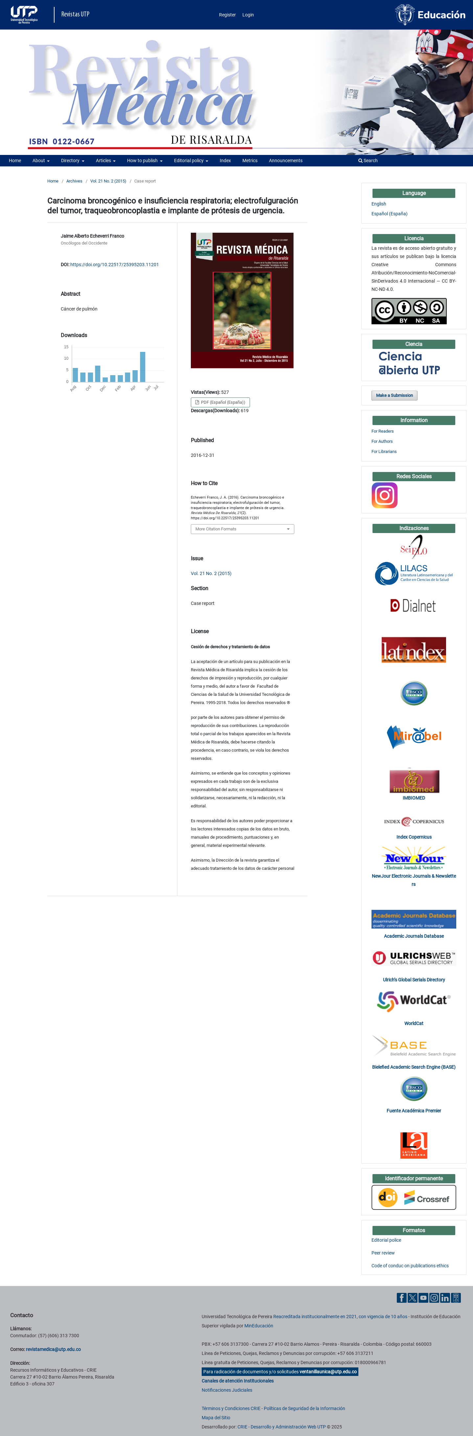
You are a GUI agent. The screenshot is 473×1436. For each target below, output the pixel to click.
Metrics (250, 160)
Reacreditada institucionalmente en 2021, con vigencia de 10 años (340, 1316)
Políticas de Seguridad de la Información (304, 1408)
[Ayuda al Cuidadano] (456, 1297)
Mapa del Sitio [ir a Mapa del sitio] (216, 1417)
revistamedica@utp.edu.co (53, 1349)
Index (225, 160)
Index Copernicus (414, 837)
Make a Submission (394, 395)
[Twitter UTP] (412, 1297)
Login (248, 14)
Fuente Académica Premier (414, 1110)
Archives (74, 181)
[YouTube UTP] (423, 1297)
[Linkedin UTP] (445, 1297)
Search (368, 160)
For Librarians (384, 451)
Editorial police (386, 1240)
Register (227, 14)
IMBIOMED (414, 798)
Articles (104, 160)
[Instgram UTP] (434, 1297)
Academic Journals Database (414, 936)
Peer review (383, 1252)
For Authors (382, 441)
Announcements (286, 160)
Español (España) (390, 213)
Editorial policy (189, 160)
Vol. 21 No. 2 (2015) (108, 181)
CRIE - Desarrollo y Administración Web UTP (281, 1426)
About (39, 160)
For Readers (383, 431)
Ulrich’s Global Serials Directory (414, 979)
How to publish (143, 160)
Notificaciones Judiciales (227, 1390)
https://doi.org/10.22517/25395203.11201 (114, 264)
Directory (70, 160)
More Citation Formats (215, 528)
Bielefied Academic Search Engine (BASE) (414, 1067)
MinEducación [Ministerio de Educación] (258, 1325)
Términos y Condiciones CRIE (231, 1408)
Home (15, 160)
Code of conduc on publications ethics (410, 1265)
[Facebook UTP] (402, 1297)
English (379, 203)
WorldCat (413, 1023)
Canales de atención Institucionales (238, 1380)
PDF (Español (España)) (222, 402)
